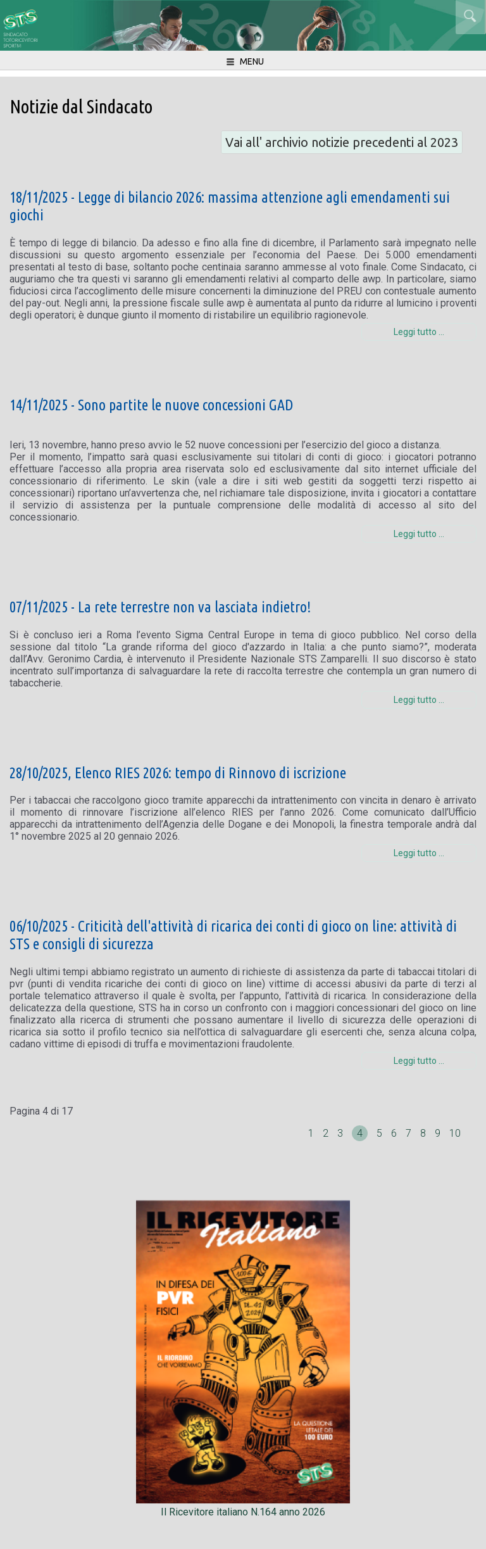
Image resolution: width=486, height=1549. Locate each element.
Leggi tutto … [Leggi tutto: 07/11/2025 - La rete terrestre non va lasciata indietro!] (419, 700)
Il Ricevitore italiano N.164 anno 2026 (243, 1506)
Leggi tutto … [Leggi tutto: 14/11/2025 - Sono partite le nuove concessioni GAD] (419, 534)
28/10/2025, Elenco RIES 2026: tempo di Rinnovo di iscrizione (177, 772)
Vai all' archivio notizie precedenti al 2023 (341, 142)
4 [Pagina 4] (360, 1133)
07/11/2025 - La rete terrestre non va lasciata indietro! (160, 607)
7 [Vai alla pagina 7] (410, 1133)
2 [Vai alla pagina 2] (327, 1133)
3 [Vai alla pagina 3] (341, 1133)
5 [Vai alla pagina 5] (381, 1133)
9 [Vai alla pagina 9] (439, 1133)
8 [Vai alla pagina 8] (424, 1133)
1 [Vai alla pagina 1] (312, 1133)
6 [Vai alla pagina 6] (395, 1133)
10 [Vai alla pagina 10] (455, 1133)
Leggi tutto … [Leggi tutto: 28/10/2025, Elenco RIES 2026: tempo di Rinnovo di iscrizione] (419, 853)
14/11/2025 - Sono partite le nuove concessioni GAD (151, 405)
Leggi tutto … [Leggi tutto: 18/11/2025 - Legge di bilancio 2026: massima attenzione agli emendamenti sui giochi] (419, 332)
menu (244, 62)
